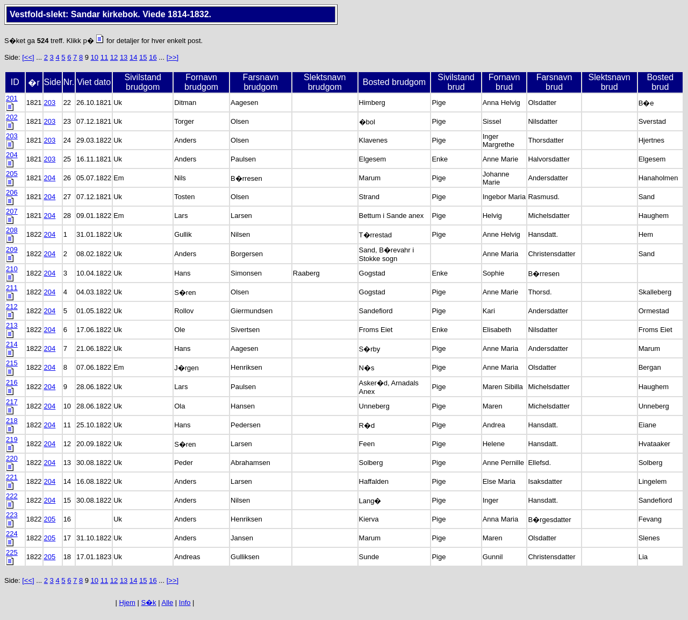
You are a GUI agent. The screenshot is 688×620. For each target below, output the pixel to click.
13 (123, 57)
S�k (148, 602)
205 (50, 519)
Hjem (127, 602)
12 (114, 57)
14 (133, 57)
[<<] (28, 57)
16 (152, 57)
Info (185, 602)
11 (104, 57)
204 (50, 178)
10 (94, 57)
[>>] (172, 57)
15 (143, 57)
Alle (168, 602)
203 (50, 102)
